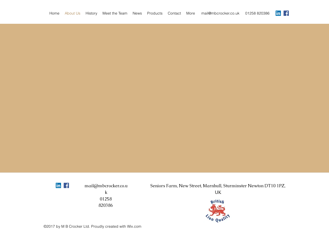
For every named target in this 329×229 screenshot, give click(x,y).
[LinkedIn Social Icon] (278, 13)
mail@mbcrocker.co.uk (220, 13)
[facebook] (286, 13)
